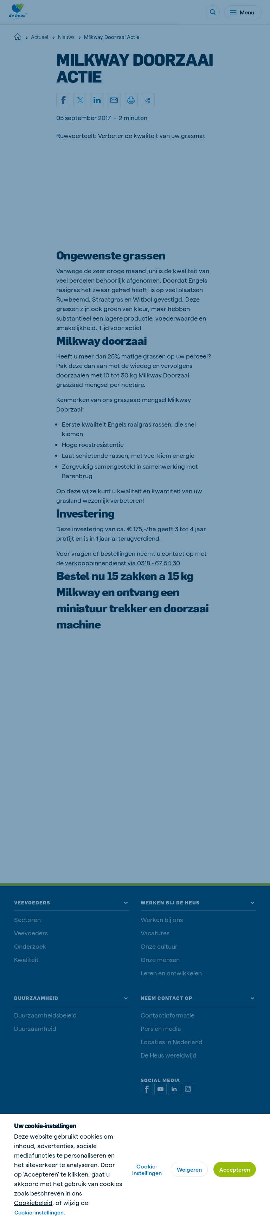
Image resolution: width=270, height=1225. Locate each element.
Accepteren (234, 1169)
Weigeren (189, 1169)
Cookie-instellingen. (40, 1212)
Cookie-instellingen (147, 1169)
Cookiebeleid (33, 1202)
